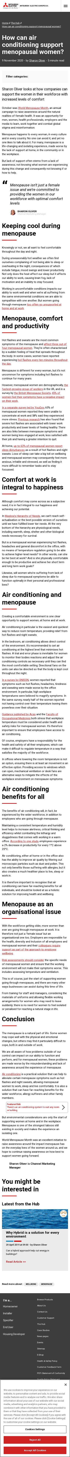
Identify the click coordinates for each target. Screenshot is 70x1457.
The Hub (41, 1324)
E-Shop (40, 1355)
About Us (41, 1305)
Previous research (29, 419)
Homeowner (10, 1306)
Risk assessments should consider (23, 960)
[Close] (66, 1390)
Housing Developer (14, 1334)
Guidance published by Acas (19, 714)
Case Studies (43, 1330)
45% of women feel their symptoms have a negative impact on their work (33, 397)
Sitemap (41, 1349)
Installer (7, 1313)
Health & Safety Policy (47, 1361)
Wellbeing (31, 1284)
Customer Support (45, 1318)
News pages (42, 1336)
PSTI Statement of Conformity (51, 1373)
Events (40, 1342)
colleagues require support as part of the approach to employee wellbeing (31, 949)
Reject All (35, 1445)
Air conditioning (11, 1074)
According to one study (24, 841)
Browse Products (45, 1299)
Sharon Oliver (37, 60)
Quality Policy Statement (48, 1379)
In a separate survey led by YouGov (23, 407)
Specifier (8, 1320)
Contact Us (42, 1312)
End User (8, 1327)
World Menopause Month (33, 108)
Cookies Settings (35, 1435)
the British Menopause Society (32, 393)
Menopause (46, 1284)
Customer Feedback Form (49, 1367)
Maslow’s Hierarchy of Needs (22, 516)
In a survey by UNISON (15, 680)
